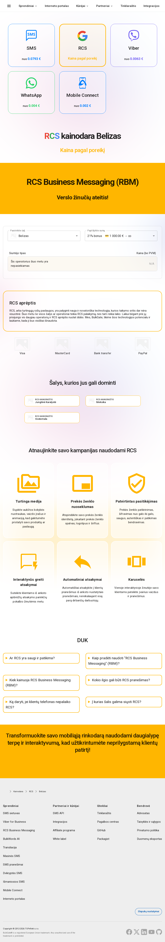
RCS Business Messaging (19, 830)
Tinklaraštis (128, 6)
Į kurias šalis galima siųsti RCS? (116, 702)
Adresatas (143, 813)
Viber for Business (14, 821)
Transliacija (10, 847)
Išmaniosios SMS (14, 881)
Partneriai (103, 6)
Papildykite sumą (96, 230)
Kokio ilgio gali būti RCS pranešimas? (121, 680)
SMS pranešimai (13, 864)
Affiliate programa (64, 830)
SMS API (58, 813)
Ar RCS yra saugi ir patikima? (32, 658)
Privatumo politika (148, 830)
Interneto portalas (57, 6)
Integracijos (151, 6)
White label (59, 839)
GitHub (101, 830)
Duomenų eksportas (149, 839)
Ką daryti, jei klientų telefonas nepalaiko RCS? (38, 704)
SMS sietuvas (11, 813)
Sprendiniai (26, 6)
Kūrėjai (80, 6)
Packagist (103, 839)
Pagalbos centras (108, 821)
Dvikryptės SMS (12, 873)
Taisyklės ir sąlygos (149, 821)
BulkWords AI (11, 839)
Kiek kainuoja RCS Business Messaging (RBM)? (38, 683)
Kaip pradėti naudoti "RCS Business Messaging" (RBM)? (117, 661)
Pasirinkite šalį (17, 230)
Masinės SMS (11, 856)
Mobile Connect (12, 890)
